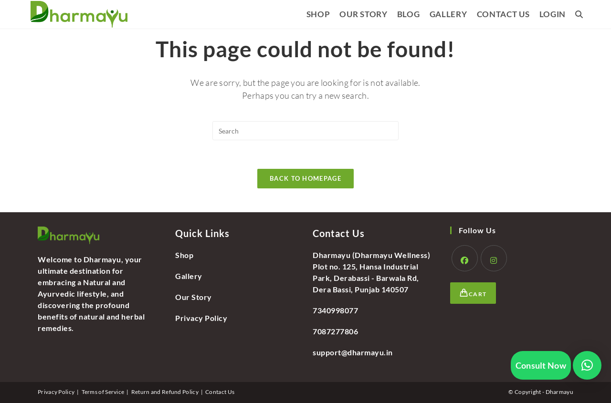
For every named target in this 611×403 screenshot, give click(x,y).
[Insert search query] (305, 130)
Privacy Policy (201, 317)
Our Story (193, 296)
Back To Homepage (305, 178)
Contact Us (219, 391)
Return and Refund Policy (165, 391)
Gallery (188, 275)
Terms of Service (103, 391)
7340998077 (335, 310)
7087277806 (335, 331)
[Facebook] (465, 258)
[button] (587, 365)
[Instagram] (494, 258)
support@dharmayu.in (353, 352)
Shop (184, 254)
